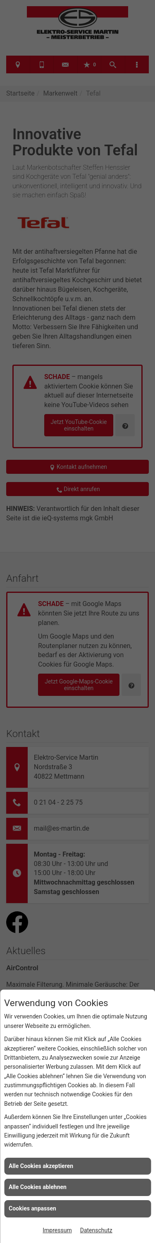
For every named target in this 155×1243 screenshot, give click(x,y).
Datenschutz (96, 1230)
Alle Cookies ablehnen (38, 1187)
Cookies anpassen (32, 1208)
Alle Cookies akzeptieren (41, 1166)
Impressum (57, 1230)
